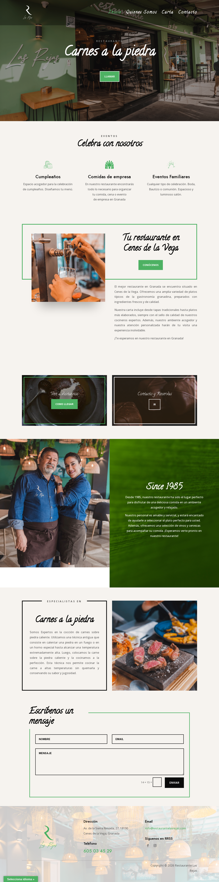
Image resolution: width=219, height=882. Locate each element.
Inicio (115, 13)
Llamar (109, 76)
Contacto (187, 13)
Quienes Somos (141, 13)
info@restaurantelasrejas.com (165, 828)
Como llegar (64, 404)
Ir (154, 404)
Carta (168, 13)
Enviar (174, 782)
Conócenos (151, 265)
